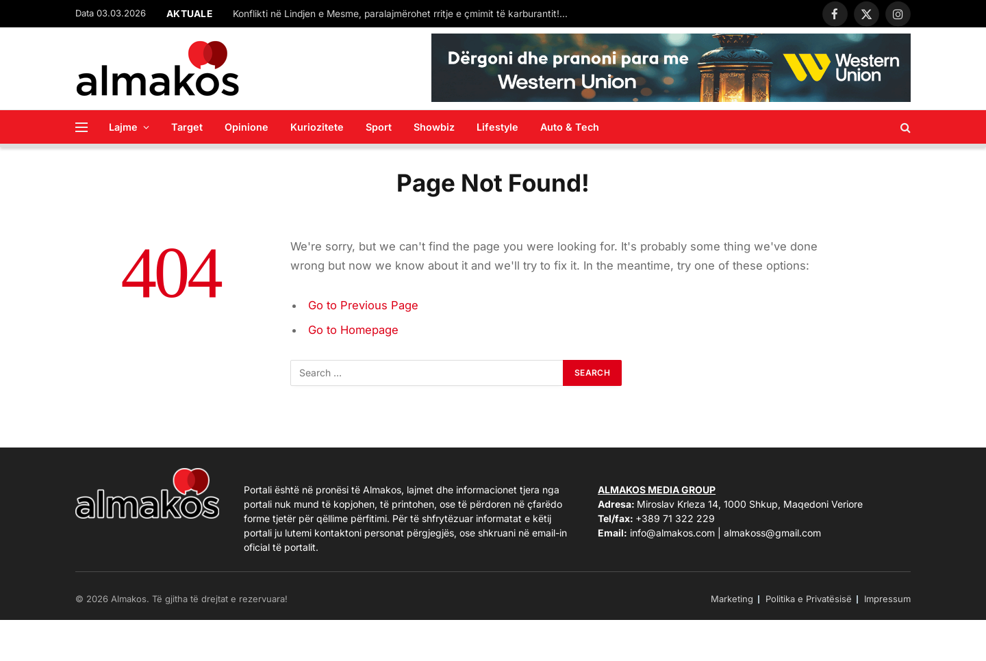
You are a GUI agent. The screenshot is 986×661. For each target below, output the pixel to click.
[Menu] (81, 127)
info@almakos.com (672, 533)
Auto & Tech (569, 127)
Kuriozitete (317, 127)
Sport (379, 127)
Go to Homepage (353, 330)
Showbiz (434, 127)
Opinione (246, 127)
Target (187, 127)
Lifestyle (497, 127)
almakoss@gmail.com (772, 533)
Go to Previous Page (363, 305)
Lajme (123, 127)
